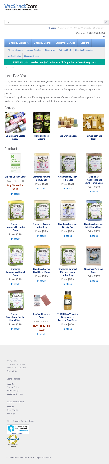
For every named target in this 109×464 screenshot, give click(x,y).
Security (10, 384)
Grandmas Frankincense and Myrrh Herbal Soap (94, 180)
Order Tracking (13, 410)
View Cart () (64, 28)
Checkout (98, 28)
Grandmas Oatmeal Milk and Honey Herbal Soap (67, 272)
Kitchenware (50, 50)
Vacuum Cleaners (15, 50)
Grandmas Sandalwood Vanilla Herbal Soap (15, 317)
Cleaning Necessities (84, 50)
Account (84, 42)
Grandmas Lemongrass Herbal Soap (15, 272)
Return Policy (12, 390)
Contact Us (12, 371)
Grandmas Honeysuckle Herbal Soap (15, 227)
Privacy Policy (13, 387)
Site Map (11, 413)
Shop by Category (19, 42)
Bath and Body (65, 50)
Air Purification (14, 56)
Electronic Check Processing (13, 445)
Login (52, 28)
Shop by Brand (42, 42)
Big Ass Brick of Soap (15, 177)
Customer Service (65, 42)
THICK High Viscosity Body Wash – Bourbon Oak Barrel (67, 317)
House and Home (31, 56)
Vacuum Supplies (34, 50)
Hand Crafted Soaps (67, 136)
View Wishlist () (82, 28)
